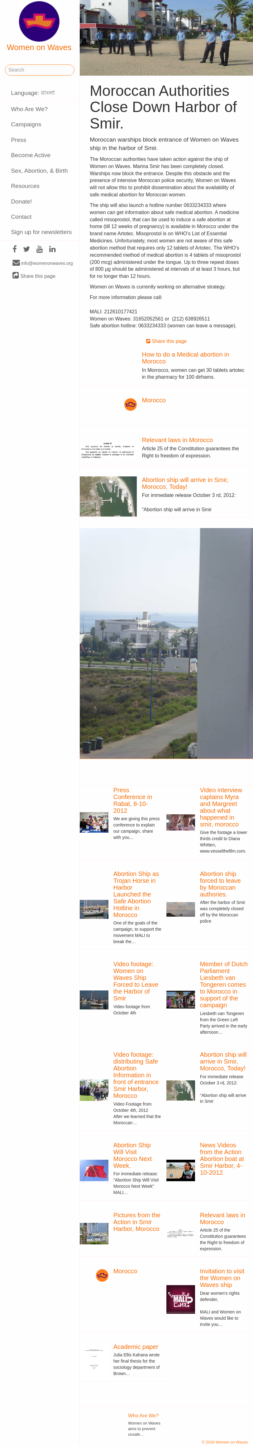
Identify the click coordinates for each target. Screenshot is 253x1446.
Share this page (33, 276)
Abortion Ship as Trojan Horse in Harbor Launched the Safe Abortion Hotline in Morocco (136, 894)
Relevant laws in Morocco (177, 440)
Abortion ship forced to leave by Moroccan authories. (220, 884)
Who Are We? (29, 109)
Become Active (30, 155)
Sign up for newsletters (41, 232)
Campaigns (26, 124)
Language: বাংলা (33, 93)
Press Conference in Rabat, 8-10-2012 (132, 800)
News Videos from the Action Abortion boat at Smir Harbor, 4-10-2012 (222, 1159)
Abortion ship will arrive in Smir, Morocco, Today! (185, 483)
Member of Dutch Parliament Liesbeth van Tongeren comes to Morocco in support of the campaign (224, 984)
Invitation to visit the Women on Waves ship (222, 1278)
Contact (21, 216)
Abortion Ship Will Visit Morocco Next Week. (132, 1155)
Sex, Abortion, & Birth (39, 170)
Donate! (21, 201)
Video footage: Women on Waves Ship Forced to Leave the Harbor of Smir (136, 981)
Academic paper (136, 1346)
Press (18, 140)
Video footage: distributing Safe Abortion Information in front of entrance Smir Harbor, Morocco (136, 1075)
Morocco (154, 400)
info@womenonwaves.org (42, 263)
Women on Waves (39, 26)
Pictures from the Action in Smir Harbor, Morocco (136, 1222)
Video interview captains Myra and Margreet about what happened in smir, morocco (221, 807)
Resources (25, 186)
